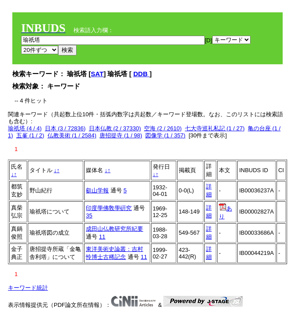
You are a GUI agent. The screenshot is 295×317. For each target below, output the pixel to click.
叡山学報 (97, 190)
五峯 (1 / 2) (30, 135)
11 (102, 236)
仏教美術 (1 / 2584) (72, 135)
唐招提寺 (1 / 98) (121, 135)
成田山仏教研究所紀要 (114, 228)
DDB (141, 73)
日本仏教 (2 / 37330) (115, 128)
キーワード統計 (28, 287)
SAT (97, 73)
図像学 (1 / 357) (165, 135)
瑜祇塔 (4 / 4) (25, 128)
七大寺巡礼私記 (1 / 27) (215, 128)
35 (89, 215)
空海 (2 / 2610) (162, 128)
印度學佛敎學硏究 (109, 208)
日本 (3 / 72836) (65, 128)
